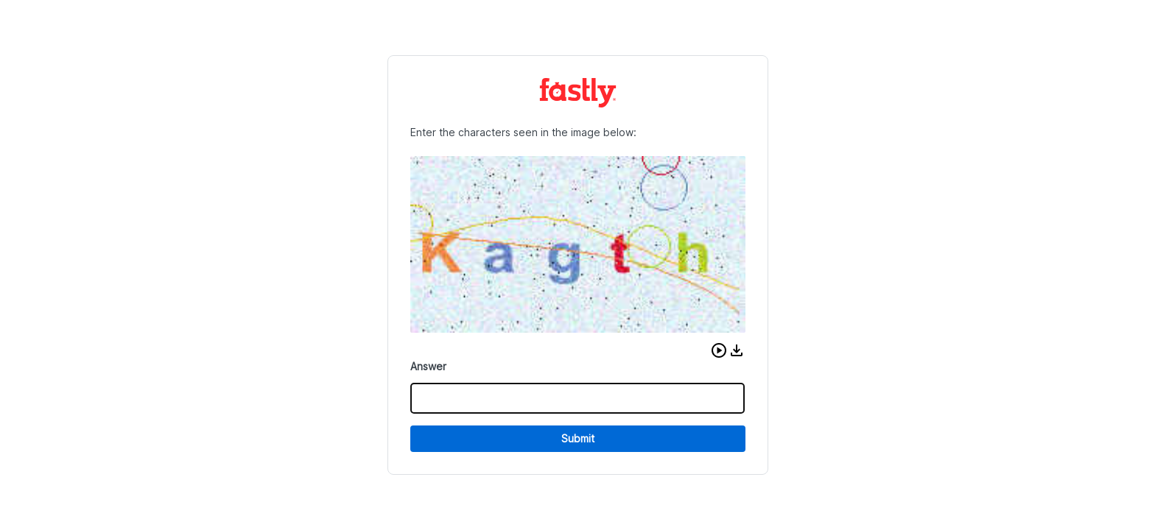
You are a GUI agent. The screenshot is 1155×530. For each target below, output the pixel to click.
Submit (577, 438)
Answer (428, 366)
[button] (719, 350)
